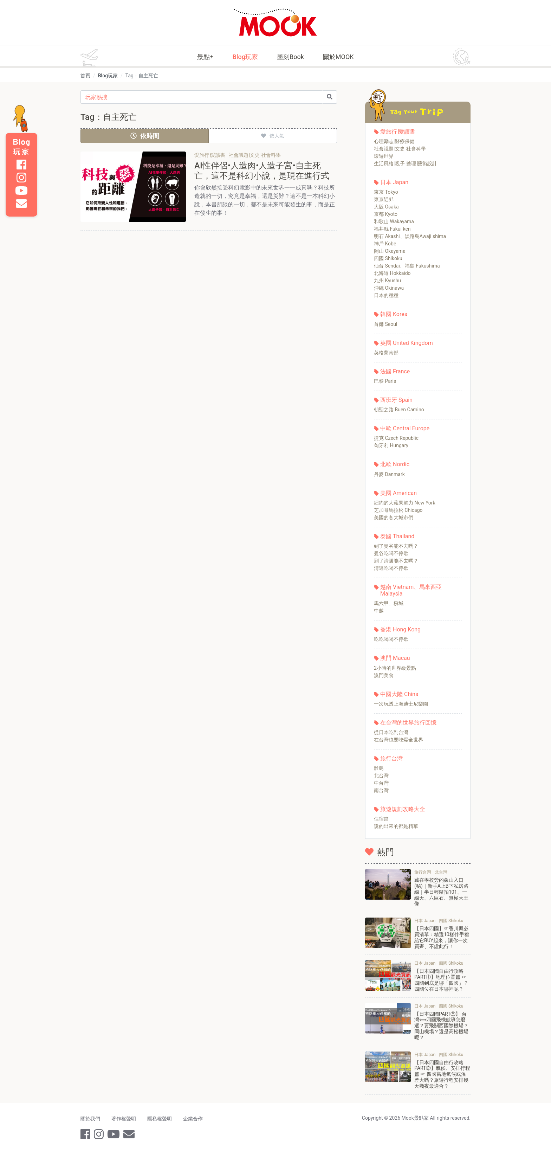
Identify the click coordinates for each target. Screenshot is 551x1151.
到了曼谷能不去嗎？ (396, 546)
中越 (379, 610)
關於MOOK (338, 56)
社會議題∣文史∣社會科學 (400, 149)
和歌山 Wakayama (394, 221)
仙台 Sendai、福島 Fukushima (407, 266)
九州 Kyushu (387, 280)
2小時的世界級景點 (395, 668)
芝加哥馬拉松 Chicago (398, 510)
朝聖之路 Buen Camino (399, 409)
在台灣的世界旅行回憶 (408, 722)
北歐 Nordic (394, 464)
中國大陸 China (399, 694)
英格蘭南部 (386, 352)
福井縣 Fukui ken (392, 229)
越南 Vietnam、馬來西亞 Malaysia (411, 590)
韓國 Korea (393, 314)
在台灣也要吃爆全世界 (398, 739)
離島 (379, 768)
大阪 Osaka (386, 207)
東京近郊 (384, 199)
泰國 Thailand (397, 536)
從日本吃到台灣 (391, 732)
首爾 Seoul (385, 324)
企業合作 (193, 1118)
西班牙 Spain (396, 400)
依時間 (144, 136)
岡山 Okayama (390, 251)
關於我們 (90, 1118)
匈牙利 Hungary (391, 445)
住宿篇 (381, 819)
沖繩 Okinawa (389, 288)
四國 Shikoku (388, 258)
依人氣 (272, 136)
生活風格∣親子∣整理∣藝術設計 (405, 163)
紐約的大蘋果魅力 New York (404, 503)
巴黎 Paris (385, 381)
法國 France (395, 371)
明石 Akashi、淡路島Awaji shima (410, 236)
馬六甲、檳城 (388, 603)
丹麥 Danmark (389, 474)
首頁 (85, 75)
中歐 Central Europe (404, 428)
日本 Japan (394, 182)
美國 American (398, 493)
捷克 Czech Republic (396, 438)
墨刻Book (290, 56)
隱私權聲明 (159, 1118)
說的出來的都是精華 (396, 826)
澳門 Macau (395, 658)
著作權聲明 (123, 1118)
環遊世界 (384, 156)
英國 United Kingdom (406, 343)
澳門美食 (384, 675)
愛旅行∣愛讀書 (397, 131)
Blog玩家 (245, 56)
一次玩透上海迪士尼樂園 (401, 704)
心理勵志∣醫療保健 (394, 141)
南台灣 (381, 790)
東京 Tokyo (386, 192)
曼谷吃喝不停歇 (391, 553)
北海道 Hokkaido (392, 273)
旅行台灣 (391, 758)
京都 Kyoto (385, 214)
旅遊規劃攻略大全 (402, 809)
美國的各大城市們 (393, 517)
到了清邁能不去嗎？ (396, 561)
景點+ (205, 56)
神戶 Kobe (385, 243)
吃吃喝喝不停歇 (391, 639)
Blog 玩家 (21, 147)
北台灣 (381, 775)
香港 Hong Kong (400, 629)
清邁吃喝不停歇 (391, 568)
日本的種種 (386, 295)
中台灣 (381, 783)
